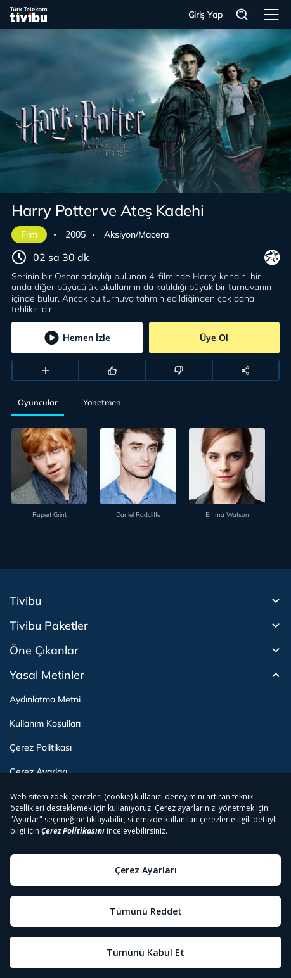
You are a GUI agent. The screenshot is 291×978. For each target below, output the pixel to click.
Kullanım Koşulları (45, 723)
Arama (242, 15)
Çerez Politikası (41, 747)
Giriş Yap (205, 14)
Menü (271, 14)
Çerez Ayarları (38, 771)
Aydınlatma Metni (45, 699)
